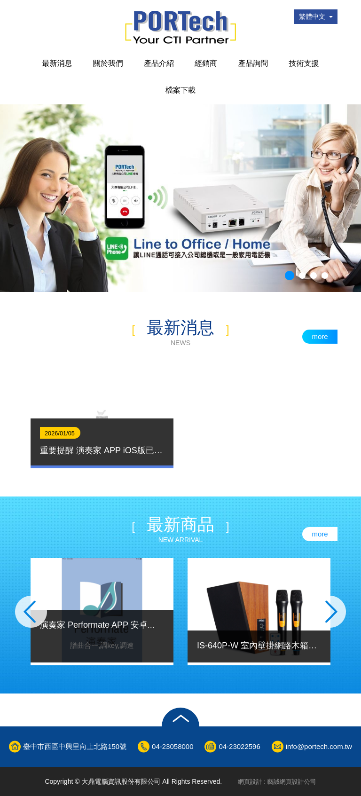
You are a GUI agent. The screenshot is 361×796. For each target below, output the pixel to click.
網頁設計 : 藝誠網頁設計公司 (277, 781)
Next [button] (333, 612)
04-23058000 (172, 746)
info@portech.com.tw (319, 746)
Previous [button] (28, 612)
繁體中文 (316, 16)
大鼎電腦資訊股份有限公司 (180, 27)
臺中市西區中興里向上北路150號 (74, 746)
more (320, 336)
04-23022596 (239, 746)
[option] (102, 414)
